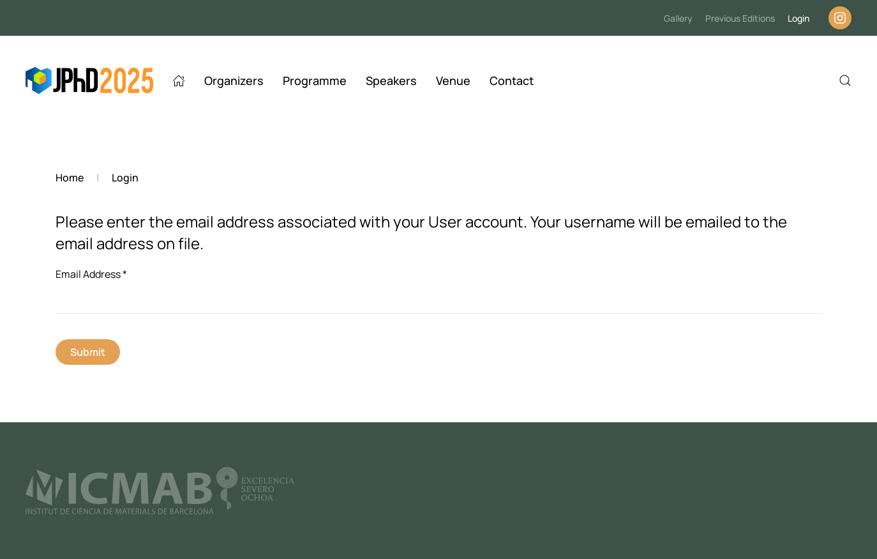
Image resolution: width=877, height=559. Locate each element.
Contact (512, 80)
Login (798, 18)
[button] (845, 80)
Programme (315, 80)
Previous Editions (740, 18)
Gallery (678, 18)
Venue (453, 80)
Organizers (234, 80)
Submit (87, 352)
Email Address (91, 274)
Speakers (391, 80)
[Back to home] (89, 80)
